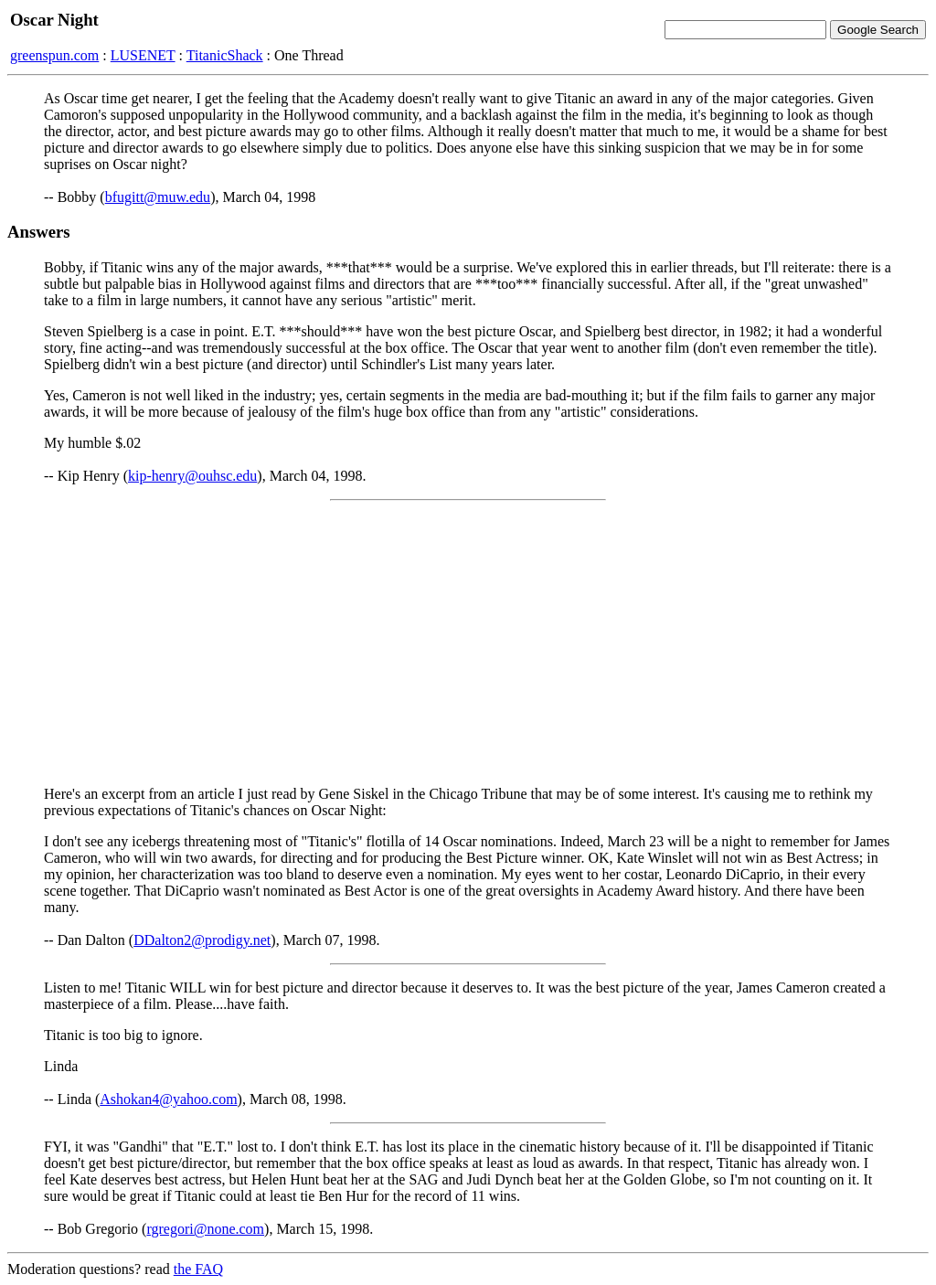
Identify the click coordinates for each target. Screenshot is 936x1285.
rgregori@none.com (205, 1229)
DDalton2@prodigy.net (202, 940)
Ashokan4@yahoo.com (168, 1099)
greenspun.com (54, 55)
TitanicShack (224, 55)
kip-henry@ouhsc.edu (192, 475)
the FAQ (198, 1269)
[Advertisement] (468, 643)
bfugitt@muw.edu (157, 197)
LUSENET (143, 55)
